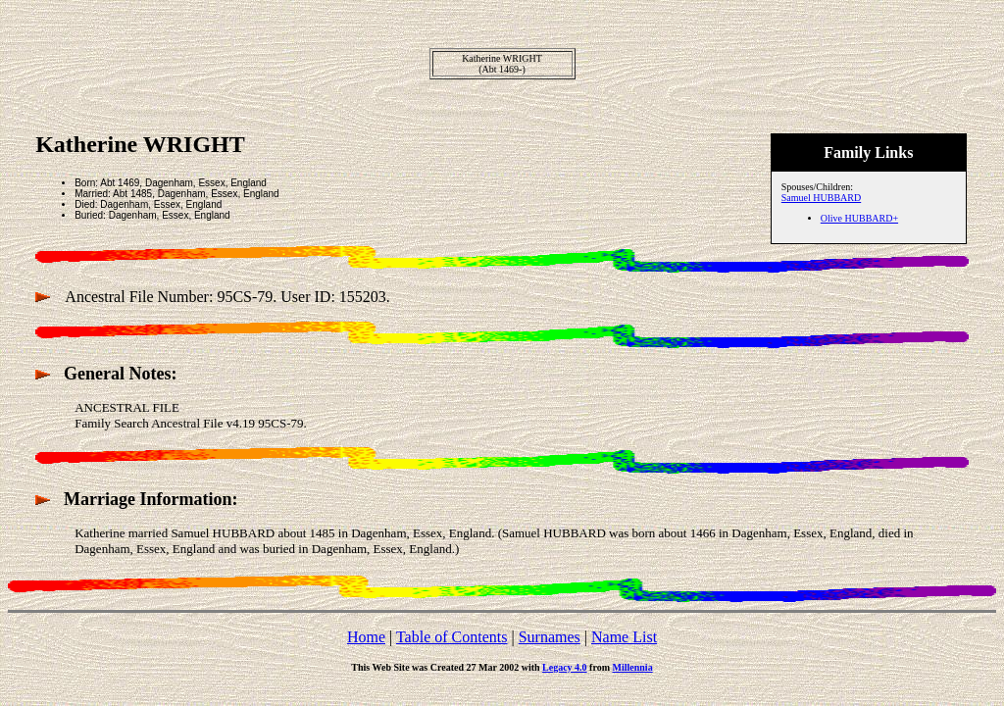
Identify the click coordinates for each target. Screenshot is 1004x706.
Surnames (549, 637)
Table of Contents (452, 637)
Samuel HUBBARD (821, 197)
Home (366, 637)
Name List (624, 637)
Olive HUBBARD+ (859, 218)
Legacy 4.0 (564, 667)
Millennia (633, 667)
